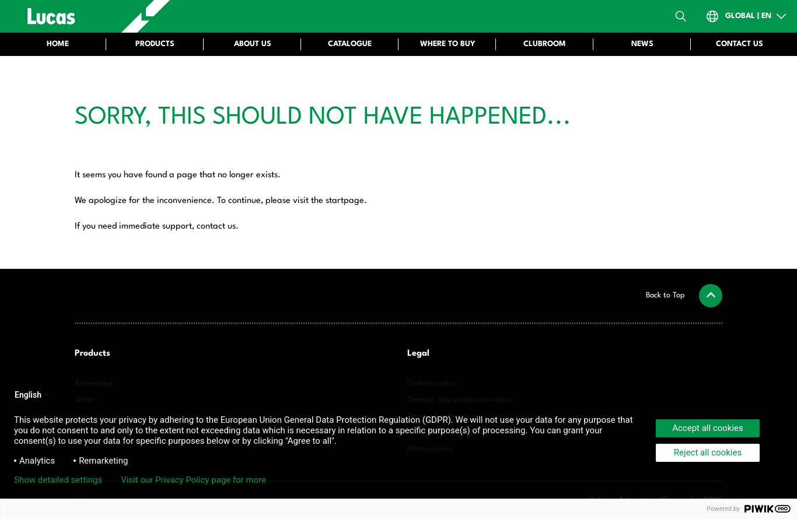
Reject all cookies (708, 452)
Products (92, 353)
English (33, 394)
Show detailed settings (58, 480)
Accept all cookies (707, 428)
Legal (418, 353)
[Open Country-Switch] (746, 16)
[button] (684, 295)
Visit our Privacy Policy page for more (193, 480)
